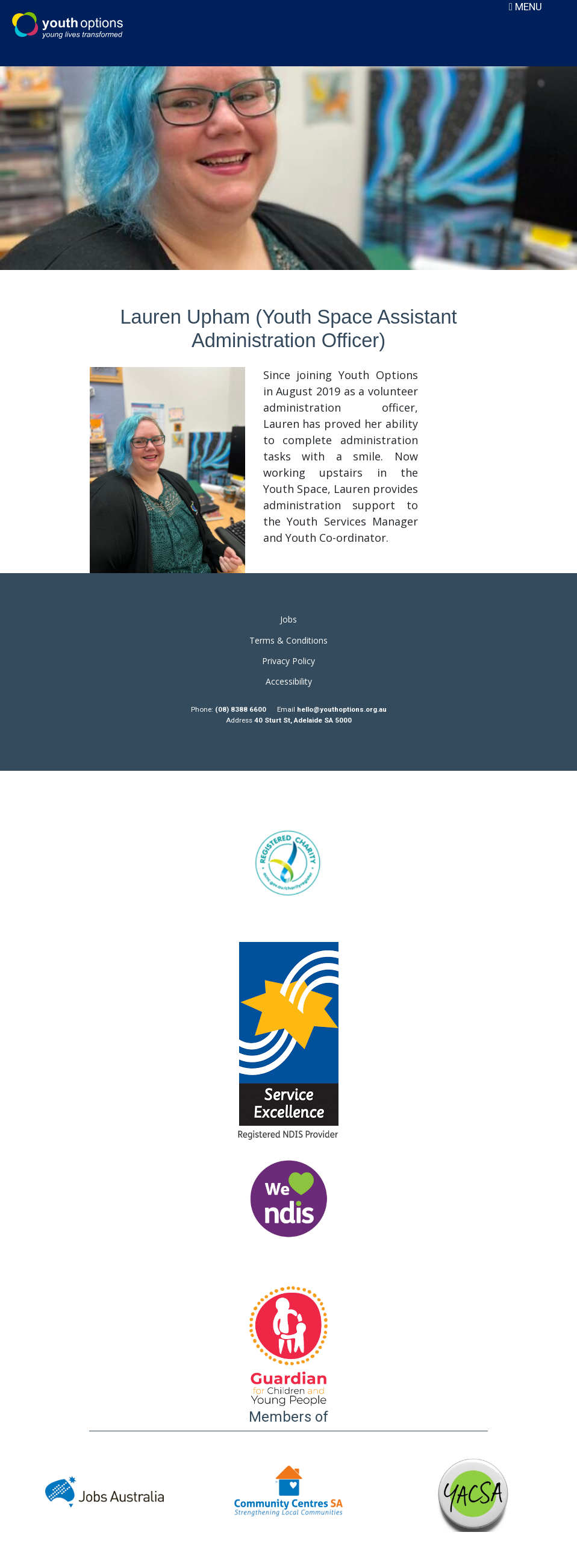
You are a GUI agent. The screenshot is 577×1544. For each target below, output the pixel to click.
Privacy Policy (288, 661)
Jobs (288, 619)
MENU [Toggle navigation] (525, 7)
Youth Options (67, 25)
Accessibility (289, 681)
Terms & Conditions (288, 640)
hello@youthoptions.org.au (342, 709)
